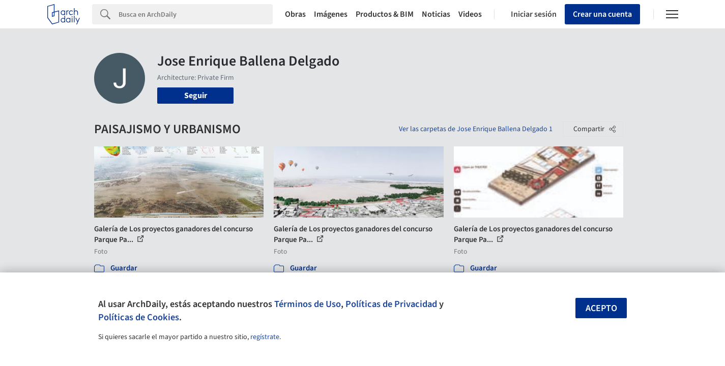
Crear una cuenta (602, 14)
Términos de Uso (307, 304)
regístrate (264, 337)
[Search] (196, 14)
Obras (295, 14)
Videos (470, 14)
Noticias (436, 14)
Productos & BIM (385, 14)
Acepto (601, 308)
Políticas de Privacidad (391, 304)
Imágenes (330, 14)
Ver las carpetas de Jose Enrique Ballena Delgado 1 (476, 129)
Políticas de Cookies (138, 317)
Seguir (195, 95)
